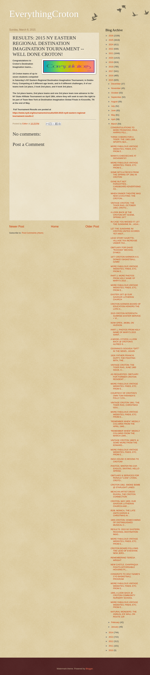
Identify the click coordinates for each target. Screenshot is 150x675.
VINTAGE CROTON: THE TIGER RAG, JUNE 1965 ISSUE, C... (123, 367)
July (113, 106)
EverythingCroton (44, 14)
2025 (111, 40)
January (115, 627)
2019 (111, 62)
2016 (111, 75)
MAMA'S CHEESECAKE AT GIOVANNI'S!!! (123, 157)
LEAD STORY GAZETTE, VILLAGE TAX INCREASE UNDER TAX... (124, 240)
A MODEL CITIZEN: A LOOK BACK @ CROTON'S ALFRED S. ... (124, 341)
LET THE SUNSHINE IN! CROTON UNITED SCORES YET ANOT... (125, 231)
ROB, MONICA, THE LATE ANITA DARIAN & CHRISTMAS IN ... (123, 513)
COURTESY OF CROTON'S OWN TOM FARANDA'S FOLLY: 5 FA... (124, 395)
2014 (111, 632)
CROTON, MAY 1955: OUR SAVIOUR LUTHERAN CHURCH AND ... (123, 503)
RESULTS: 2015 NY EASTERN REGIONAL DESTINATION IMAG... (125, 532)
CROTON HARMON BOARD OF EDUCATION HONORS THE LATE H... (126, 306)
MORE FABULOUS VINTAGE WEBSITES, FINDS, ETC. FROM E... (124, 149)
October (115, 93)
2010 (111, 650)
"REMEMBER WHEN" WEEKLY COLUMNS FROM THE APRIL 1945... (125, 424)
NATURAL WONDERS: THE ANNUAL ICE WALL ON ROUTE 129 (124, 614)
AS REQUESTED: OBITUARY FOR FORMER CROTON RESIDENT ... (124, 376)
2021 (111, 53)
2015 (111, 80)
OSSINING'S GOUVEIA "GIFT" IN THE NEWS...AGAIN (125, 349)
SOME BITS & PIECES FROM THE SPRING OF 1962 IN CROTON (125, 174)
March (114, 124)
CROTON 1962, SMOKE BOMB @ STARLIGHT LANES (125, 486)
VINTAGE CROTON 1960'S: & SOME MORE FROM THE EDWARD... (125, 442)
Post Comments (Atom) (32, 233)
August (114, 101)
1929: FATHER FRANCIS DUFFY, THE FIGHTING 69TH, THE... (123, 358)
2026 (111, 35)
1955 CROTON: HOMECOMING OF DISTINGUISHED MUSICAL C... (126, 522)
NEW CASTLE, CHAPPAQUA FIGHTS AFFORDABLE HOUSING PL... (124, 567)
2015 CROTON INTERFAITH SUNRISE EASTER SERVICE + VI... (126, 315)
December (116, 84)
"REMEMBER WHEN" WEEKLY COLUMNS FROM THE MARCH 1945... (125, 433)
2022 (111, 49)
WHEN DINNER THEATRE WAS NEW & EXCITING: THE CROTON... (126, 196)
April (113, 119)
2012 (111, 641)
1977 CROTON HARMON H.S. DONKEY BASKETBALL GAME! (125, 259)
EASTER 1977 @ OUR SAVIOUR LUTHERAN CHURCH (122, 297)
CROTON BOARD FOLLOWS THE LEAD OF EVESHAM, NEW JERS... (124, 551)
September (116, 97)
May (113, 115)
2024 (111, 44)
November (116, 88)
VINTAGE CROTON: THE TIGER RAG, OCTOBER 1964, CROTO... (123, 205)
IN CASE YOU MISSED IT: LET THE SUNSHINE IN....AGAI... (125, 223)
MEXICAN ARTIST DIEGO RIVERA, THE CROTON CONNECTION (123, 494)
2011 (111, 646)
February (115, 622)
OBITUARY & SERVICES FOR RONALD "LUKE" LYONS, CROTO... (125, 478)
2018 (111, 66)
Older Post (92, 226)
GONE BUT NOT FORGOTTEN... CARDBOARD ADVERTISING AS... (126, 185)
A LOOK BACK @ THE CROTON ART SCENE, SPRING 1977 (123, 214)
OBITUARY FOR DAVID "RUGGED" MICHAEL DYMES (122, 250)
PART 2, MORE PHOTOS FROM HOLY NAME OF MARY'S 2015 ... (123, 278)
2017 (111, 71)
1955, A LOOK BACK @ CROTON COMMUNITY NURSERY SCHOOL (123, 595)
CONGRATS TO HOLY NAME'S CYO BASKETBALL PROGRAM (125, 576)
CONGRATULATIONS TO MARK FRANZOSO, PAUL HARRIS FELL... (124, 130)
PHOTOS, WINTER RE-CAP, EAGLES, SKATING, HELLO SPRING (125, 468)
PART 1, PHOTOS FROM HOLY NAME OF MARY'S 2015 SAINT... (125, 332)
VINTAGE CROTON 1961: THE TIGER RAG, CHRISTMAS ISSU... (125, 405)
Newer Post (16, 226)
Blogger (89, 668)
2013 (111, 637)
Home (55, 226)
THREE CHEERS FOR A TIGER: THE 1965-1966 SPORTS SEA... (123, 139)
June (113, 110)
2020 (111, 58)
